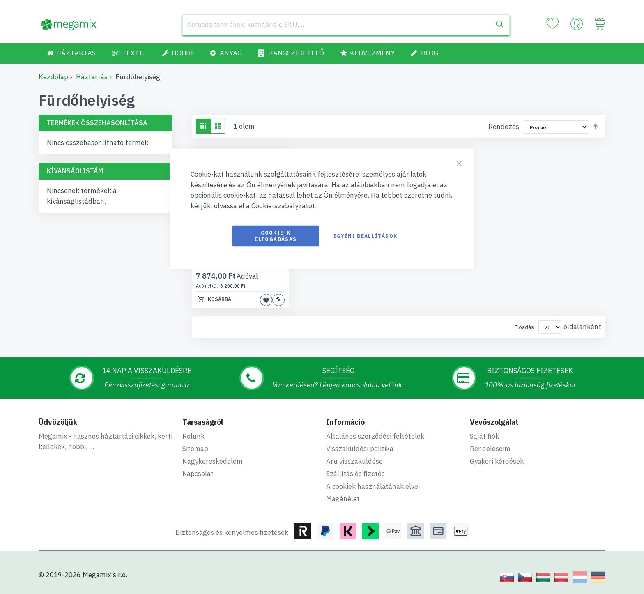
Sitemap (195, 448)
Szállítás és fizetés (355, 473)
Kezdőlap (53, 76)
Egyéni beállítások (365, 236)
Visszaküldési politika (359, 448)
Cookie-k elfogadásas (276, 236)
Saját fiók (484, 436)
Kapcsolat (198, 473)
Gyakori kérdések (497, 461)
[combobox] (346, 24)
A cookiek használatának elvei (373, 486)
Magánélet (343, 498)
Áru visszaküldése (354, 461)
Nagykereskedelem (212, 461)
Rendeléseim (490, 448)
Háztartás (92, 76)
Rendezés (503, 126)
